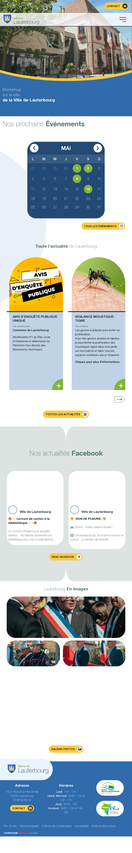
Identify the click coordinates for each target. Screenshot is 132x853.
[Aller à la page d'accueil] (60, 19)
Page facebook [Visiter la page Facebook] (67, 556)
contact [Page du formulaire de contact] (22, 808)
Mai (66, 148)
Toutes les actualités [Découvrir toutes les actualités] (67, 414)
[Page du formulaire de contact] (116, 6)
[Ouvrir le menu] (123, 19)
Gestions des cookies (103, 826)
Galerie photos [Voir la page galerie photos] (66, 749)
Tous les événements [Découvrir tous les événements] (104, 226)
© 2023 (20, 833)
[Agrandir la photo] (66, 617)
